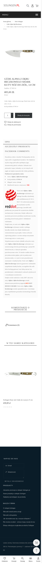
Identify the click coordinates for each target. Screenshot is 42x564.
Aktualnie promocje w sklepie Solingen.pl (16, 490)
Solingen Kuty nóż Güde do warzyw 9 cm (18, 400)
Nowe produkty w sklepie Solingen (14, 493)
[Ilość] (7, 115)
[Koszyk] (13, 560)
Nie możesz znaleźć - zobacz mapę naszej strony (19, 522)
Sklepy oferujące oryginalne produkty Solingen (18, 525)
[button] (20, 15)
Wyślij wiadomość (14, 481)
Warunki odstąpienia (10, 515)
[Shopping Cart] (36, 542)
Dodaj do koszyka (23, 115)
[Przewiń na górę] (36, 550)
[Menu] (30, 560)
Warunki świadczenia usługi (12, 511)
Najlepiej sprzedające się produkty (14, 497)
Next (34, 374)
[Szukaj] (28, 6)
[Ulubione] (5, 560)
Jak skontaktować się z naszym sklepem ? (17, 518)
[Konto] (38, 560)
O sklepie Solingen (9, 508)
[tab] (20, 142)
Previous (7, 374)
